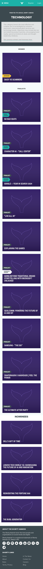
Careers (25, 562)
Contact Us (27, 559)
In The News (27, 556)
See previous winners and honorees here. (18, 40)
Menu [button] (5, 3)
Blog (24, 565)
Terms (4, 565)
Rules (4, 562)
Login (39, 3)
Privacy (9, 565)
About (4, 559)
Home (4, 556)
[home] (21, 3)
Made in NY (15, 540)
